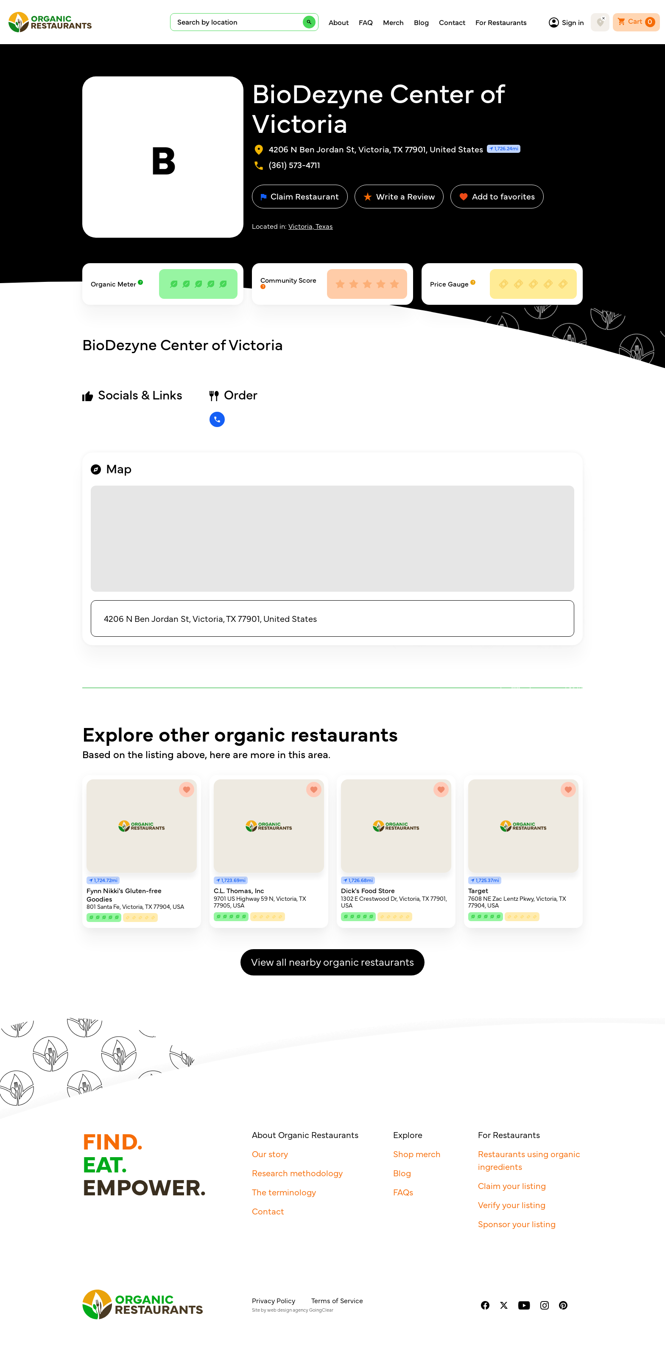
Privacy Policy (273, 1300)
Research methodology (297, 1172)
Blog (421, 22)
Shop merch (417, 1153)
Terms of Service (337, 1300)
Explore (407, 1134)
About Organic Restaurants (305, 1134)
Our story (270, 1153)
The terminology (284, 1191)
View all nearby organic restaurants (332, 961)
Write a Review (399, 196)
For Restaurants (501, 22)
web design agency (287, 1310)
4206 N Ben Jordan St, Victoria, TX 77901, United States (210, 618)
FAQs (403, 1191)
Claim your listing (512, 1185)
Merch (393, 22)
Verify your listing (511, 1204)
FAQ (366, 22)
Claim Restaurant (300, 196)
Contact (452, 22)
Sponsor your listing (517, 1223)
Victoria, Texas (310, 225)
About (339, 22)
